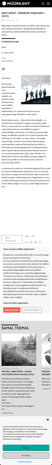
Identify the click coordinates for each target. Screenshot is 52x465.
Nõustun (26, 448)
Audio (4, 47)
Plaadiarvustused (10, 42)
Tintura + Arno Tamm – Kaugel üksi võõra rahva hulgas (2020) (18, 373)
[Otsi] (43, 4)
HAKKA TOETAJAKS (31, 310)
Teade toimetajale (10, 239)
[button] (47, 419)
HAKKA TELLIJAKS (12, 310)
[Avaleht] (16, 4)
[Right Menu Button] (48, 3)
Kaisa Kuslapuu (7, 61)
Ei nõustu (26, 455)
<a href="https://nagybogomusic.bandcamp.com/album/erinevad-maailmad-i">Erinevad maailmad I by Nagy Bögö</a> (22, 210)
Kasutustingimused (24, 461)
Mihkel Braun (8, 413)
